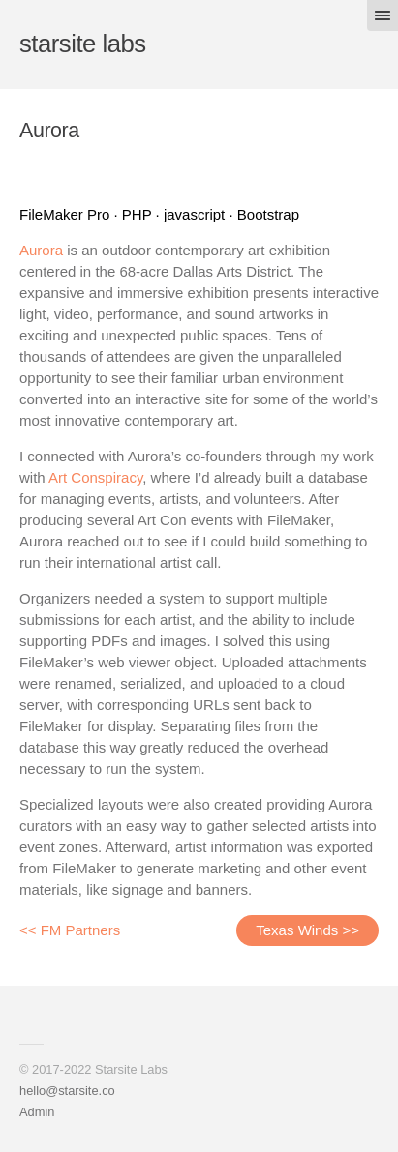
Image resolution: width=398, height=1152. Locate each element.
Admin (36, 1112)
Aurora (41, 250)
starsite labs (82, 43)
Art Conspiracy (95, 477)
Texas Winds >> (307, 930)
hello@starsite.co (67, 1090)
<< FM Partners (69, 930)
